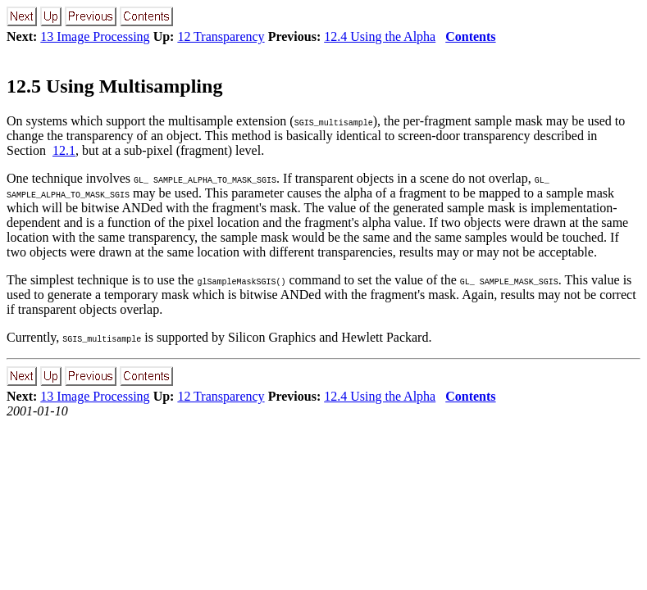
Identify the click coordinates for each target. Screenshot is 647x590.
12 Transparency (220, 36)
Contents (470, 36)
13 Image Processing (94, 36)
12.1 (63, 150)
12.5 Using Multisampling (114, 86)
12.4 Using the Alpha (379, 36)
